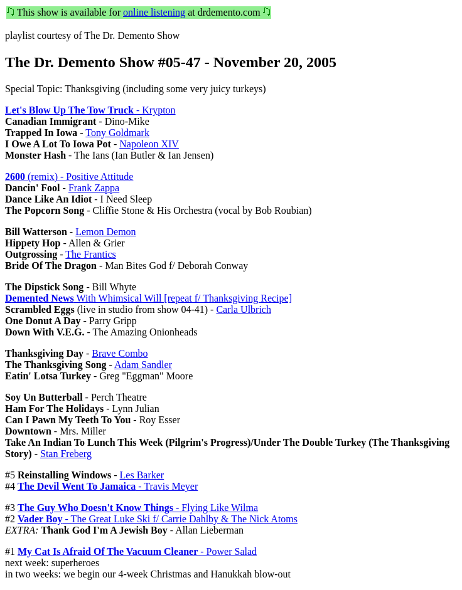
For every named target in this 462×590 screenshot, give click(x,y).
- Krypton (90, 110)
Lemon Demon (105, 231)
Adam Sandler (143, 364)
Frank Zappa (93, 187)
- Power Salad (137, 551)
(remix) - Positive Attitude (69, 176)
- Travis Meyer (108, 486)
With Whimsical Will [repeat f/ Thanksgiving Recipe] (148, 298)
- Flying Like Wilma (138, 507)
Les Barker (142, 475)
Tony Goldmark (117, 132)
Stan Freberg (66, 453)
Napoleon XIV (149, 144)
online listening (154, 12)
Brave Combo (120, 353)
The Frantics (90, 254)
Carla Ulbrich (243, 309)
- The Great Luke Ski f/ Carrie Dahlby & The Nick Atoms (158, 519)
